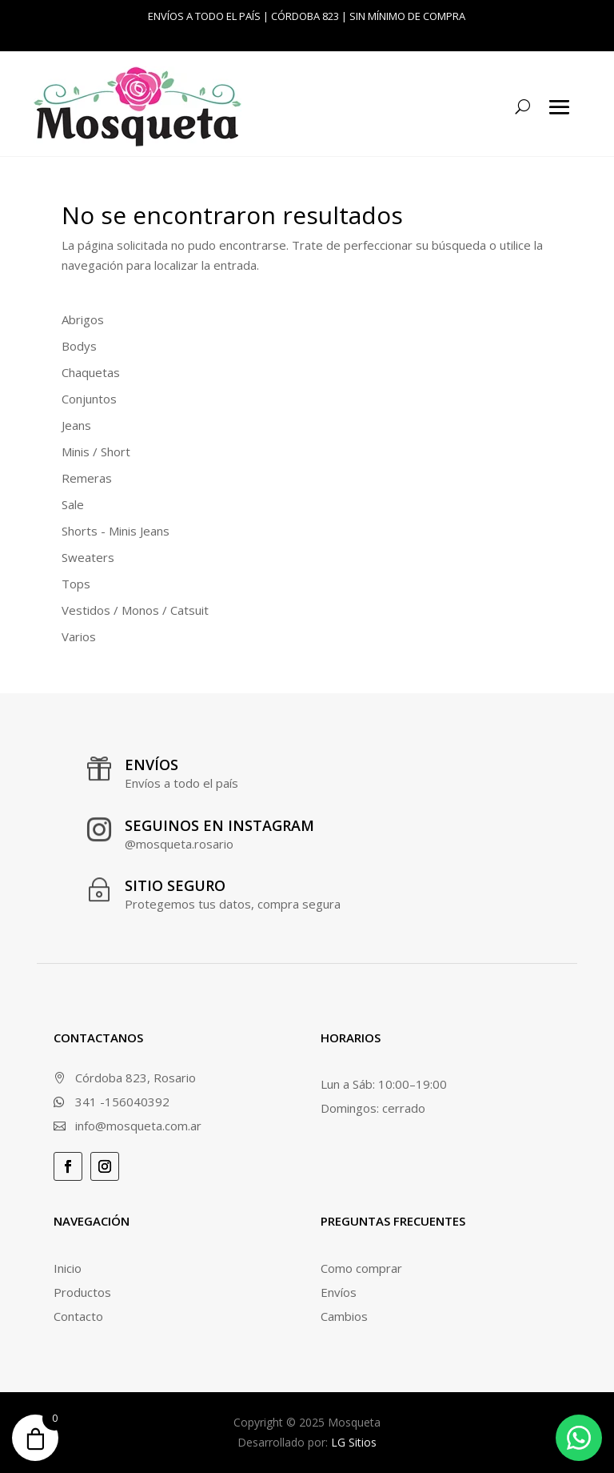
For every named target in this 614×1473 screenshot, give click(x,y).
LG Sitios (354, 1442)
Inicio (68, 1268)
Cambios (344, 1316)
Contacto (78, 1316)
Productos (82, 1292)
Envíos (339, 1292)
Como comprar (361, 1268)
